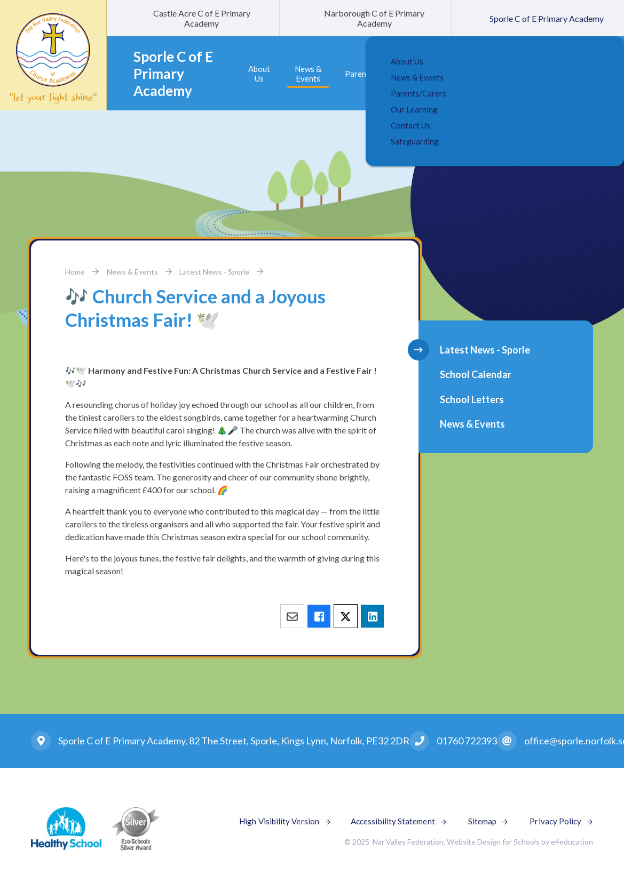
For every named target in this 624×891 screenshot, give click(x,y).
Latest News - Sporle (214, 271)
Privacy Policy (555, 821)
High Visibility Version (279, 821)
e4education (572, 841)
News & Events (132, 271)
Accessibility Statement (393, 821)
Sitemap (482, 821)
